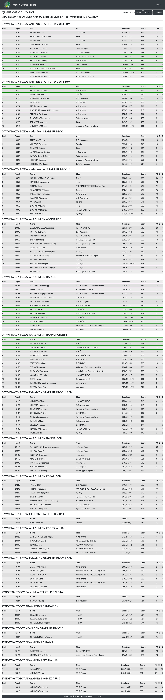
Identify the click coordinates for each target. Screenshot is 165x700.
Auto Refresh (127, 12)
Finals (138, 12)
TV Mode (158, 12)
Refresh (148, 12)
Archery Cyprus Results (24, 4)
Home (158, 4)
